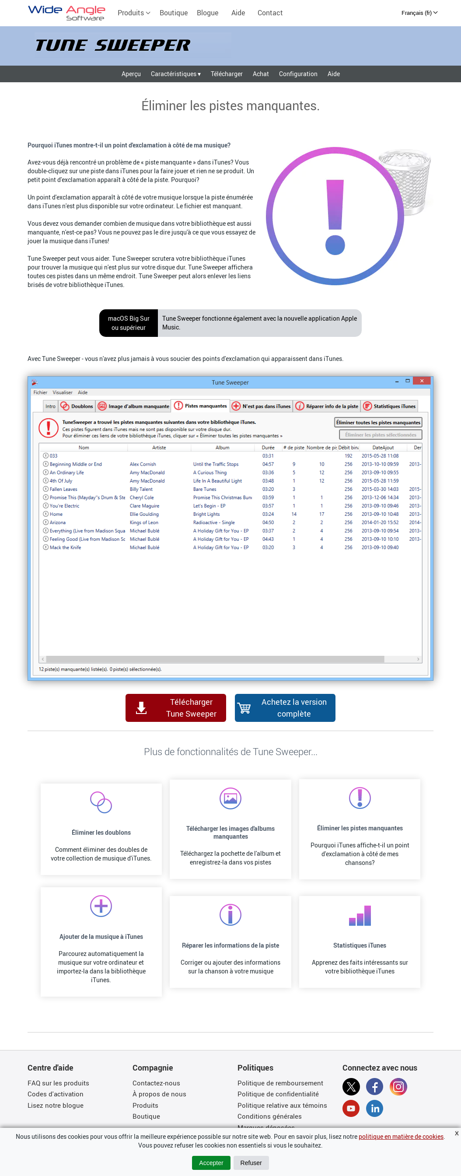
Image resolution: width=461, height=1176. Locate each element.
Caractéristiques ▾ (176, 74)
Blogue (207, 13)
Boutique (174, 13)
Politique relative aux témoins (282, 1105)
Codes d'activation (56, 1093)
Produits (134, 13)
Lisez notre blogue (56, 1105)
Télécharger (227, 74)
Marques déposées (266, 1127)
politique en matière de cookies (401, 1136)
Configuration (298, 74)
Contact (270, 13)
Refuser (251, 1162)
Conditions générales (269, 1116)
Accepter (211, 1162)
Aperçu (131, 74)
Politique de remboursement (280, 1082)
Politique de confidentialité (278, 1093)
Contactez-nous (156, 1082)
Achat (261, 74)
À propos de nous (159, 1093)
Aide (238, 13)
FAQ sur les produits (58, 1082)
